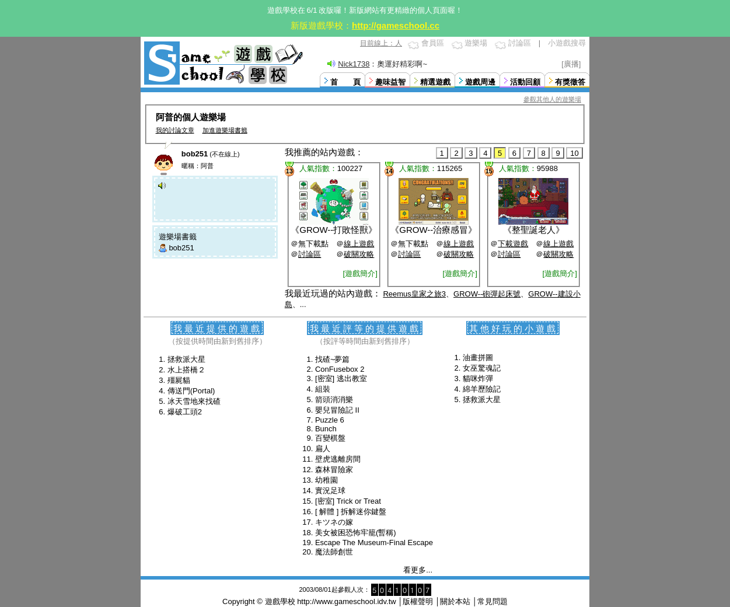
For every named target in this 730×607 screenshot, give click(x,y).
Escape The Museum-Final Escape (374, 542)
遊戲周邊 (480, 82)
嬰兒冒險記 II (337, 410)
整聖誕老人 (534, 230)
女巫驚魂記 (482, 368)
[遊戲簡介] (360, 273)
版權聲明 (418, 601)
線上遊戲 (359, 243)
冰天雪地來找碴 (194, 401)
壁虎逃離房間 (338, 459)
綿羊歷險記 (482, 389)
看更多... (417, 570)
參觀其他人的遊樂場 (552, 99)
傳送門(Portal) (191, 390)
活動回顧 (525, 82)
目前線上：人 (381, 43)
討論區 (519, 43)
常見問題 (492, 601)
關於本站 (455, 601)
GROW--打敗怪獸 (333, 230)
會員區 (432, 43)
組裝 (322, 389)
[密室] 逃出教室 (341, 378)
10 (574, 153)
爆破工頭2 (184, 411)
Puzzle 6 (329, 420)
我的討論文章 (175, 130)
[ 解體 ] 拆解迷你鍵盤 (350, 511)
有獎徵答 (570, 82)
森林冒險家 (334, 469)
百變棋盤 (330, 438)
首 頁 (345, 82)
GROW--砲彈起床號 (487, 293)
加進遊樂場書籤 (224, 130)
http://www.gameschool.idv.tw (346, 601)
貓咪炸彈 (478, 378)
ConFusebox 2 (340, 369)
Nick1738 (353, 64)
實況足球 (330, 490)
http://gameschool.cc (395, 25)
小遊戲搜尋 (567, 43)
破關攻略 (359, 254)
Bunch (326, 428)
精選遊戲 (435, 82)
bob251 (181, 247)
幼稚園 (326, 480)
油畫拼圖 (478, 357)
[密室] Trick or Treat (348, 501)
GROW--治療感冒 (433, 230)
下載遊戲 (513, 243)
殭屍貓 (178, 380)
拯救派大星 (186, 359)
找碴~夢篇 (332, 359)
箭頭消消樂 (334, 399)
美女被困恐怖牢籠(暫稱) (355, 532)
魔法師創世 (334, 551)
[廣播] (571, 64)
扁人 (322, 448)
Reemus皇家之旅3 (414, 293)
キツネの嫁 (334, 522)
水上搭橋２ (186, 369)
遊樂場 (475, 43)
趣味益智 (390, 82)
